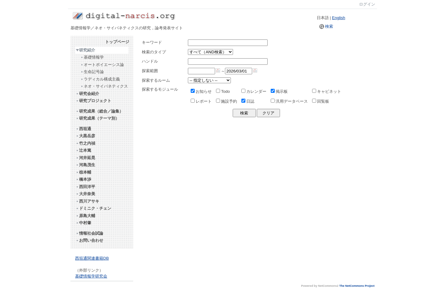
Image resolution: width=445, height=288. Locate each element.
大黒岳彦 (85, 136)
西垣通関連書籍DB (92, 258)
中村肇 (83, 222)
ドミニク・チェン (93, 208)
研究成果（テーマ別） (97, 118)
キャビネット (326, 91)
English (338, 17)
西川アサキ (87, 201)
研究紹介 (85, 50)
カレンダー (253, 91)
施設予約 (226, 101)
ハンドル (150, 61)
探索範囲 (150, 70)
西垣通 (83, 128)
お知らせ (201, 91)
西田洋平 (85, 186)
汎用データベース (289, 101)
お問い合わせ (89, 240)
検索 (326, 26)
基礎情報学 (92, 57)
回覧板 (320, 101)
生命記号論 (92, 71)
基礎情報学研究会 (91, 276)
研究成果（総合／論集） (99, 111)
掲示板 (279, 91)
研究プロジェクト (93, 100)
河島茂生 (85, 165)
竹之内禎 (85, 143)
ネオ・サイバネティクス (104, 86)
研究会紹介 (87, 93)
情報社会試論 (89, 233)
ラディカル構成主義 (100, 79)
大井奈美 (85, 193)
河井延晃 (85, 157)
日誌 (247, 101)
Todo (223, 91)
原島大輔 (85, 215)
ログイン (367, 4)
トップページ (117, 41)
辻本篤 (83, 150)
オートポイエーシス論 (102, 64)
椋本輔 (83, 172)
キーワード (152, 42)
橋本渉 (83, 179)
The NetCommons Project (357, 285)
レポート (201, 101)
